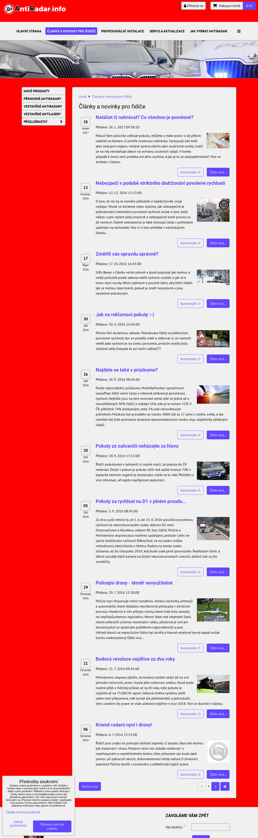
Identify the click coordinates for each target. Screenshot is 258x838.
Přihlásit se (193, 5)
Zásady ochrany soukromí (23, 812)
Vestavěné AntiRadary (43, 106)
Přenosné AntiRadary (42, 98)
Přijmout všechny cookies (52, 826)
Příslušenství (44, 121)
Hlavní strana (28, 31)
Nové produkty (36, 91)
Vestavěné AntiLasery (42, 114)
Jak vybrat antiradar (208, 31)
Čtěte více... (218, 172)
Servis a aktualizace (167, 31)
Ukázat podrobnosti (18, 823)
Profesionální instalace (122, 31)
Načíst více (90, 786)
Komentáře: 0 (190, 172)
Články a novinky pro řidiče (71, 31)
